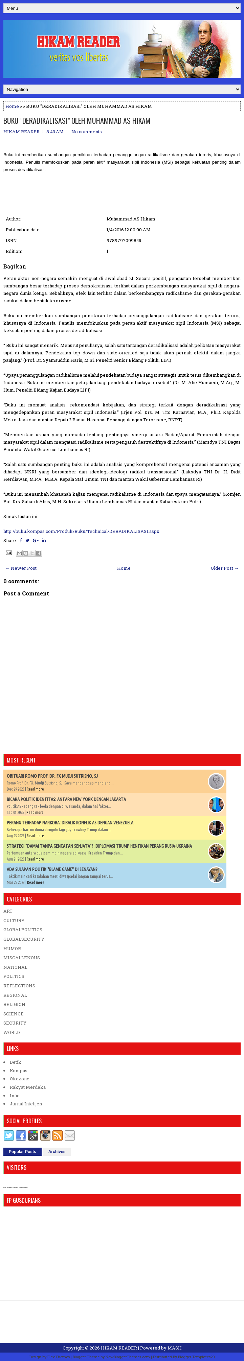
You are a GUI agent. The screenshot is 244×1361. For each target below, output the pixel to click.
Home (12, 106)
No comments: (87, 131)
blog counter (23, 1187)
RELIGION (14, 1004)
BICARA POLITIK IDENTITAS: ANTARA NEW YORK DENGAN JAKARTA (66, 799)
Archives (57, 1151)
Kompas (18, 1070)
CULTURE (13, 920)
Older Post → (225, 568)
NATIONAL (15, 967)
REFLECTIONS (19, 986)
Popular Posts (22, 1151)
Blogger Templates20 (196, 1356)
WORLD (11, 1032)
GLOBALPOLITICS (22, 929)
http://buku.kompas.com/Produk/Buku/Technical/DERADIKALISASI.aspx (81, 531)
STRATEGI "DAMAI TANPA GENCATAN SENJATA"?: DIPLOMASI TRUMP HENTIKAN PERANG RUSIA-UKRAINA (99, 846)
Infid (15, 1096)
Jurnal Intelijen (26, 1104)
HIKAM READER (119, 1348)
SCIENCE (13, 1014)
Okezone (19, 1079)
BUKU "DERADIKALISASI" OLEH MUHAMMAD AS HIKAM (77, 120)
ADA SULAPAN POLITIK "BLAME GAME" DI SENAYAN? (52, 869)
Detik (15, 1062)
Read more (35, 789)
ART (8, 911)
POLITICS (13, 976)
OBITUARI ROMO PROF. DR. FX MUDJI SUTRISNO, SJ (52, 776)
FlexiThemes (58, 1356)
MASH (175, 1348)
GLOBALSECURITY (23, 939)
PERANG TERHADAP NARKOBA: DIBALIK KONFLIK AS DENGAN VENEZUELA (70, 822)
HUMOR (12, 948)
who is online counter (10, 1187)
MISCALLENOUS (21, 958)
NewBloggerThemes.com (128, 1356)
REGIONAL (15, 995)
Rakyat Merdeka (28, 1087)
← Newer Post (21, 568)
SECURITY (14, 1023)
